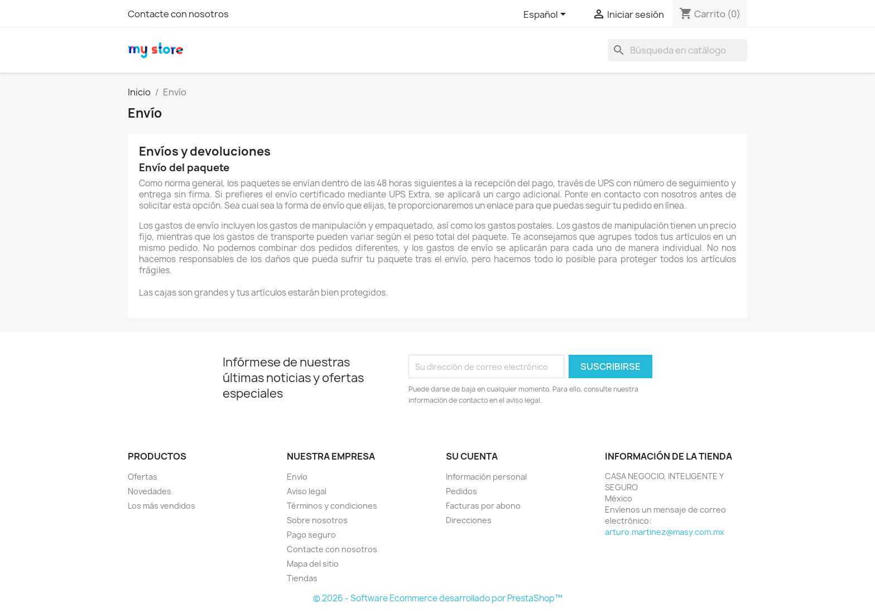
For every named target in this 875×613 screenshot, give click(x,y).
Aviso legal (306, 491)
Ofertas (142, 476)
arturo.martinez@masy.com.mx (664, 532)
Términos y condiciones (332, 505)
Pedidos (461, 491)
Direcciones (469, 520)
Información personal (486, 476)
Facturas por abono (483, 505)
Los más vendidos (161, 505)
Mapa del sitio (313, 563)
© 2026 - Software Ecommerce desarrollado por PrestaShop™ (437, 598)
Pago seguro (311, 534)
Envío (297, 476)
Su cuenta (472, 456)
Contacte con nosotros (178, 14)
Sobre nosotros (317, 520)
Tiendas (302, 578)
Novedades (149, 491)
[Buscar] (677, 50)
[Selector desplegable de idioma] (546, 15)
